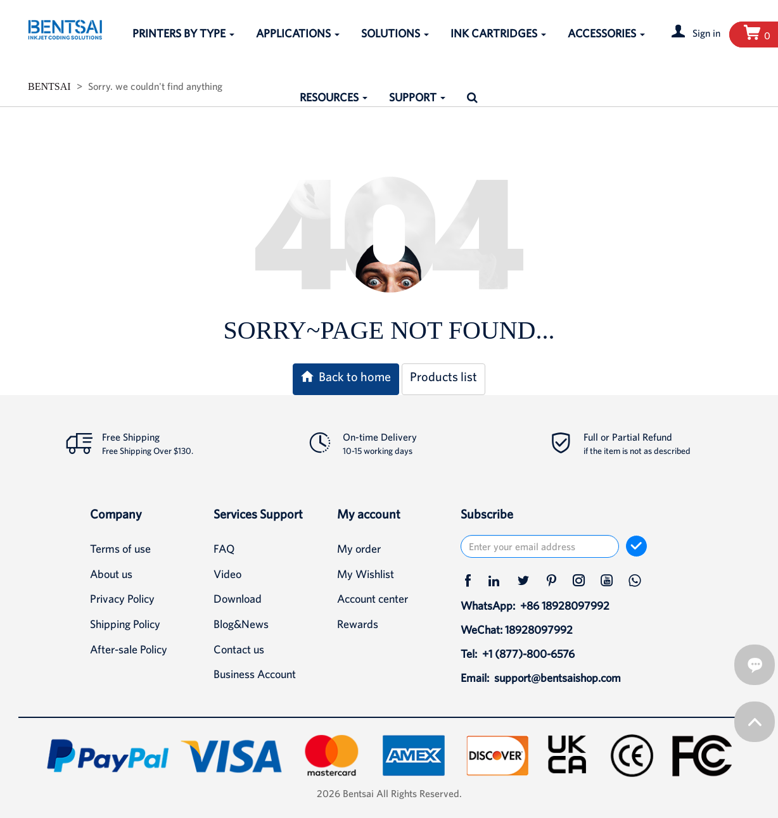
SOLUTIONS (395, 33)
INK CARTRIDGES (498, 33)
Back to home (346, 376)
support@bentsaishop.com (557, 677)
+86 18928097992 (564, 605)
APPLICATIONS (298, 33)
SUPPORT (417, 97)
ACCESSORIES (606, 33)
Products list (443, 376)
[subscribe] (636, 546)
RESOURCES (333, 97)
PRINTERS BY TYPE (183, 33)
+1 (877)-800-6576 (528, 653)
